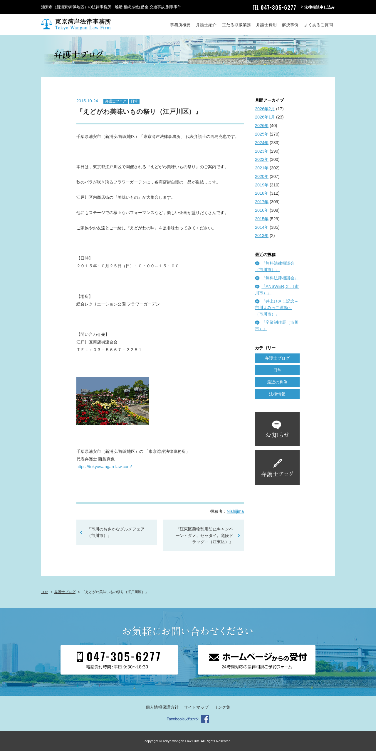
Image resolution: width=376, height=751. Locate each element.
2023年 (261, 151)
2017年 (261, 201)
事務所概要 (180, 24)
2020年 (261, 176)
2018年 (261, 193)
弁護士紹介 (206, 24)
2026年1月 (265, 117)
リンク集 (222, 707)
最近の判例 (277, 382)
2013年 (261, 235)
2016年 (261, 210)
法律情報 (277, 394)
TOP (44, 592)
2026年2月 (265, 108)
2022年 (261, 159)
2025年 (261, 134)
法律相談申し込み (319, 7)
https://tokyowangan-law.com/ (104, 466)
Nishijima (235, 511)
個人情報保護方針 (162, 707)
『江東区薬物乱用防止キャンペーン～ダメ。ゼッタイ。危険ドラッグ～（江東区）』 (204, 535)
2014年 (261, 227)
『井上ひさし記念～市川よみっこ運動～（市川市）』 (276, 307)
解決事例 (290, 24)
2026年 (261, 125)
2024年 (261, 142)
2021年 (261, 168)
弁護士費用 (266, 24)
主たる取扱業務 (236, 24)
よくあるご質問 (318, 24)
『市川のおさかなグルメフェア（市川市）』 (116, 532)
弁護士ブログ (115, 101)
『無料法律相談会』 (279, 278)
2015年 (261, 218)
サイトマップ (196, 707)
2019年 (261, 185)
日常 (134, 101)
